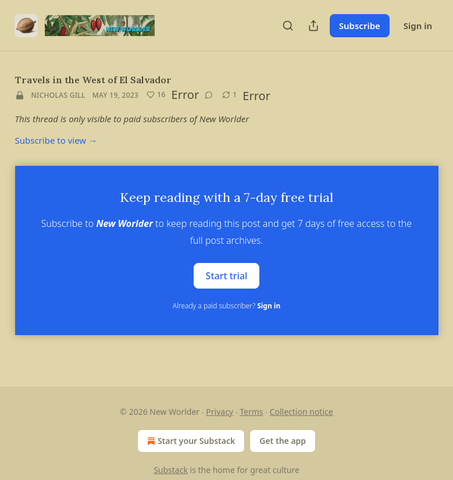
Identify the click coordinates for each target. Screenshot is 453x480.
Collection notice (301, 411)
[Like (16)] (156, 95)
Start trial (227, 275)
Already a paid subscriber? (226, 306)
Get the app (282, 440)
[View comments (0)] (208, 95)
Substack (171, 469)
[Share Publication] (313, 25)
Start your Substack (190, 441)
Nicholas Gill (58, 95)
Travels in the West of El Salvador (93, 80)
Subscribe (359, 25)
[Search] (287, 25)
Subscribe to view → (56, 140)
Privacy (219, 411)
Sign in (418, 25)
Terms (251, 411)
